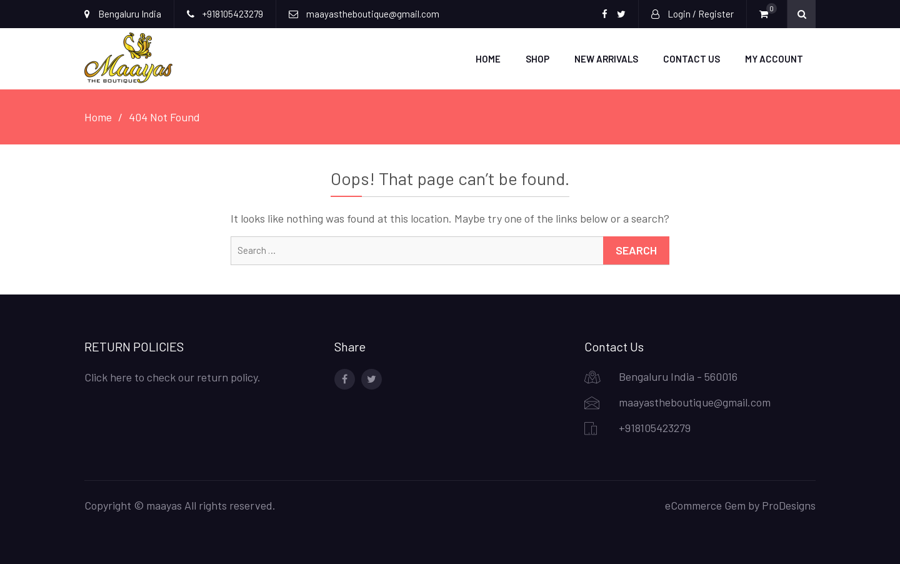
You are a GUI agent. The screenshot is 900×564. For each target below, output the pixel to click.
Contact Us (691, 58)
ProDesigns (789, 505)
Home (488, 58)
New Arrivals (606, 58)
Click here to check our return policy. (172, 377)
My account (774, 58)
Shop (537, 58)
